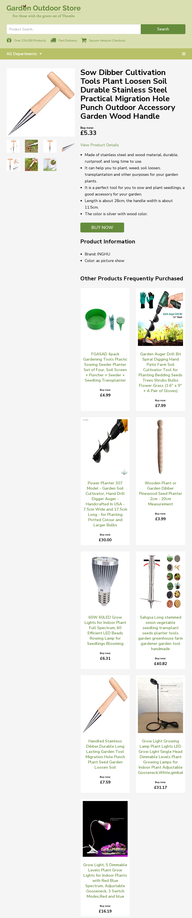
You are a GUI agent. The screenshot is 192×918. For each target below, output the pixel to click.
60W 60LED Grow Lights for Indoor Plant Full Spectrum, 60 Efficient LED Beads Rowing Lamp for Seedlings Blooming (105, 630)
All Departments (24, 53)
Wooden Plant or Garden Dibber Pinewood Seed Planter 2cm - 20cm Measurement (160, 493)
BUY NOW (102, 227)
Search (163, 29)
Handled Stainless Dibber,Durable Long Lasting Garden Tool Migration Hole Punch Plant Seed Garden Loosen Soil (105, 754)
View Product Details (99, 145)
